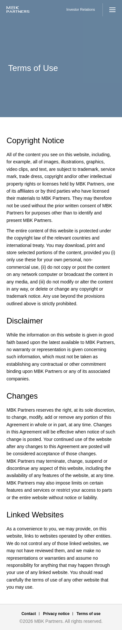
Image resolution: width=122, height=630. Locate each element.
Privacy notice (56, 613)
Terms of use (88, 613)
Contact (28, 613)
